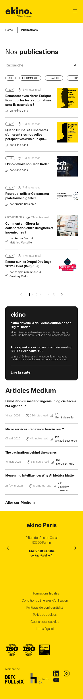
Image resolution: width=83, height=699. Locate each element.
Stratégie (54, 86)
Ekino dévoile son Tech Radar (27, 173)
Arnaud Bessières (66, 449)
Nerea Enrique (65, 472)
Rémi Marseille (64, 426)
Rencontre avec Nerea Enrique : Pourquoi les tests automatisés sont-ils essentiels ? (28, 109)
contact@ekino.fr (42, 555)
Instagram (66, 673)
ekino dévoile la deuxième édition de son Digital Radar (41, 333)
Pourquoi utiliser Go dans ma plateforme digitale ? (27, 204)
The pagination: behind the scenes (31, 461)
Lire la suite (20, 381)
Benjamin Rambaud (26, 281)
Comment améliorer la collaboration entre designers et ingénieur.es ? (29, 236)
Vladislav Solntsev (63, 497)
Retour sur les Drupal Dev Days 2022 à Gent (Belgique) (28, 272)
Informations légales (45, 593)
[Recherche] (75, 56)
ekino (18, 10)
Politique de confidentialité (45, 607)
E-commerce (30, 86)
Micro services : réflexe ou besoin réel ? (34, 438)
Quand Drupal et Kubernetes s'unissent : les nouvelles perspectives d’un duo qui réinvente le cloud (26, 145)
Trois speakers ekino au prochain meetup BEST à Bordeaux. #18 (41, 358)
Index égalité (45, 629)
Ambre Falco (22, 247)
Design (74, 86)
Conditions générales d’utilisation (45, 600)
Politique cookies (45, 614)
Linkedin (56, 673)
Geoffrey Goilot (19, 285)
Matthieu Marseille (21, 251)
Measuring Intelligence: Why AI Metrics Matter (40, 484)
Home (9, 30)
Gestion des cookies (45, 621)
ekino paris (21, 119)
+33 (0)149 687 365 (41, 551)
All (10, 86)
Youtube (56, 679)
